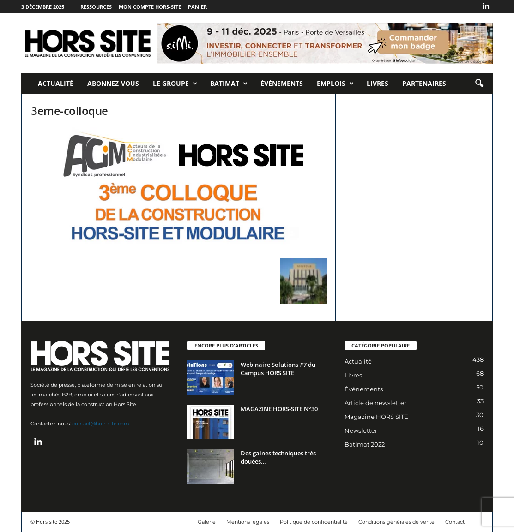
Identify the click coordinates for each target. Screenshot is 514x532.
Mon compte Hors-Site (150, 6)
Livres (377, 83)
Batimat (229, 83)
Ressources (96, 6)
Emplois (335, 83)
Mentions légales (247, 522)
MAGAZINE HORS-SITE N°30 (279, 409)
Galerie (207, 522)
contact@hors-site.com (100, 423)
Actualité (55, 83)
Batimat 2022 (365, 444)
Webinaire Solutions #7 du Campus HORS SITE (278, 368)
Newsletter (361, 430)
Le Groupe (175, 83)
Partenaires (424, 83)
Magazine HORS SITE (376, 416)
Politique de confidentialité (314, 522)
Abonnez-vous (113, 83)
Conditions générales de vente (396, 522)
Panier (197, 6)
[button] (479, 83)
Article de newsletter (375, 402)
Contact (455, 522)
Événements (281, 83)
